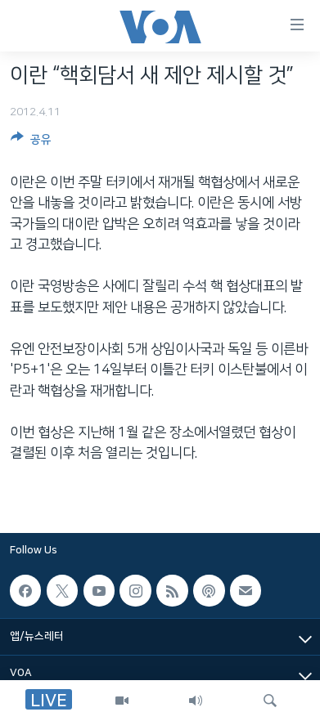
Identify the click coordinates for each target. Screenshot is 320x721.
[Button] (31, 142)
